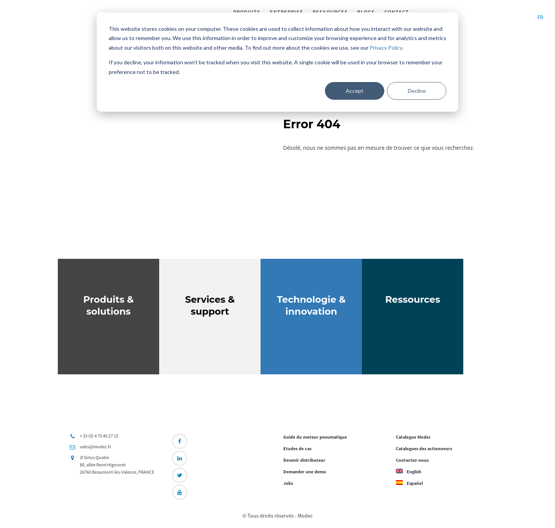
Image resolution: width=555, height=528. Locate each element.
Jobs (288, 484)
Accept (354, 90)
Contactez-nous (412, 461)
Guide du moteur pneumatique (315, 438)
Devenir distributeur (304, 461)
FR (540, 17)
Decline (417, 90)
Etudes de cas (297, 449)
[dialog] (277, 62)
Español (409, 484)
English (408, 472)
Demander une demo (304, 472)
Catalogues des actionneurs (424, 449)
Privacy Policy (386, 47)
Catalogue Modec (413, 438)
